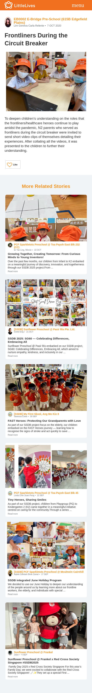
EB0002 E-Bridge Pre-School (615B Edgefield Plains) (50, 21)
